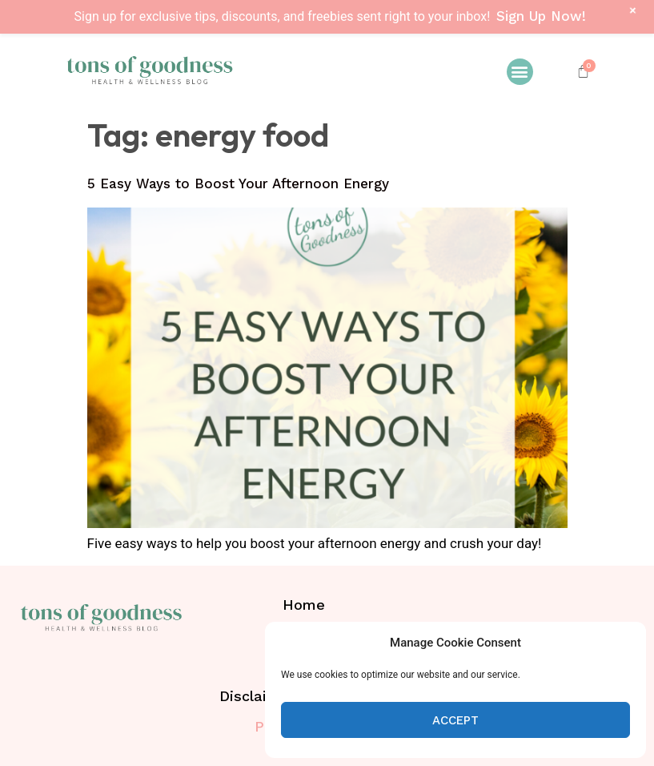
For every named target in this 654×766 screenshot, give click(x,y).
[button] (520, 71)
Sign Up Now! (541, 16)
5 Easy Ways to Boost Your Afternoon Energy (238, 183)
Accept (455, 720)
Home (304, 604)
